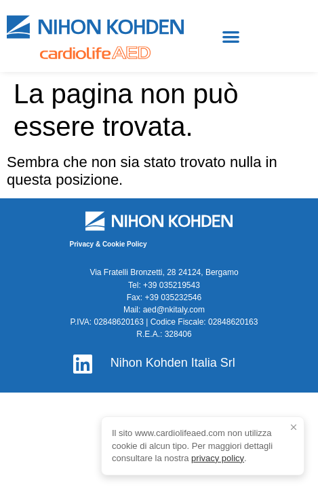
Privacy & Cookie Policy (108, 244)
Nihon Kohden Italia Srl (173, 362)
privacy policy (217, 458)
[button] (231, 36)
